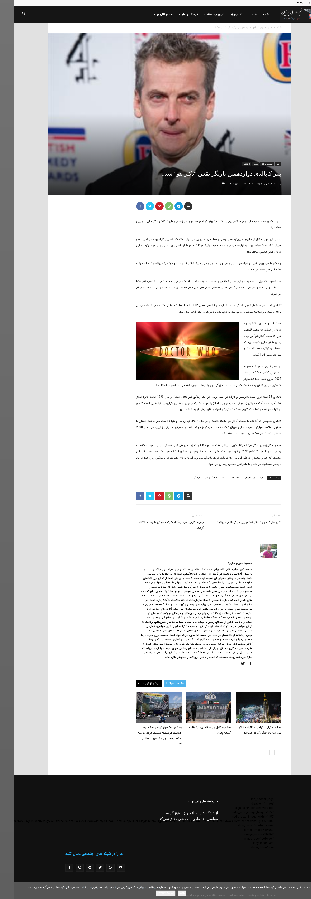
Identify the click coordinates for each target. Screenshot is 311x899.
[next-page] (257, 752)
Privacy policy (151, 893)
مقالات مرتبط (160, 683)
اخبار (238, 14)
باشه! (167, 893)
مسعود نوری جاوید (251, 184)
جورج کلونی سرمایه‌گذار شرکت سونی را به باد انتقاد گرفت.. (156, 525)
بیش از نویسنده (134, 683)
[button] (9, 14)
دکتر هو (221, 478)
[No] (306, 890)
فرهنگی (232, 164)
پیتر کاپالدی (235, 478)
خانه (251, 14)
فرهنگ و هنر (173, 14)
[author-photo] (254, 557)
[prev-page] (264, 752)
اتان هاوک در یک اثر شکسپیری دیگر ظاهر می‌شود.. (234, 522)
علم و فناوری (148, 14)
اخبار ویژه (222, 14)
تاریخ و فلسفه (200, 14)
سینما (241, 164)
